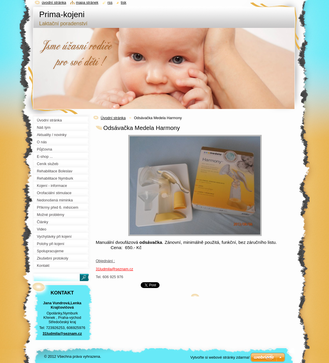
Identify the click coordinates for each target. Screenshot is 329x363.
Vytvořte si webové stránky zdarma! (220, 357)
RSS (110, 2)
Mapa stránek (87, 2)
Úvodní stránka (113, 118)
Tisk (123, 2)
